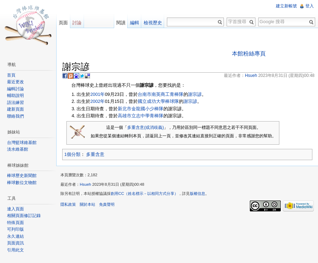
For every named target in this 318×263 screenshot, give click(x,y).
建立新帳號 (286, 6)
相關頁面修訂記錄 (24, 215)
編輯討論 (15, 88)
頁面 (63, 22)
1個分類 (72, 154)
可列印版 (15, 229)
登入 (309, 6)
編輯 (134, 22)
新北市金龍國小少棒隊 (140, 108)
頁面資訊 (15, 243)
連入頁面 (15, 208)
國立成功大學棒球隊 (158, 101)
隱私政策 (68, 204)
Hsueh (85, 184)
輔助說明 (15, 95)
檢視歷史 (153, 22)
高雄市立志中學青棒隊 (140, 115)
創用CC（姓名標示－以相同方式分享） (144, 193)
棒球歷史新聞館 (22, 175)
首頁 (11, 75)
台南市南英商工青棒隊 (160, 94)
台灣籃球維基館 (22, 142)
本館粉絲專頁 (249, 54)
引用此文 (15, 250)
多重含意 (95, 154)
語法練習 (15, 102)
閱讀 (120, 22)
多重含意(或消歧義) (145, 127)
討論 (77, 22)
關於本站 (87, 204)
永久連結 (15, 236)
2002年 (97, 101)
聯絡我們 (15, 116)
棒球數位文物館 (22, 182)
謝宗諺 (195, 94)
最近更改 (15, 81)
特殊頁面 (15, 222)
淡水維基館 (17, 149)
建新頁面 (15, 109)
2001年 (97, 94)
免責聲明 (107, 204)
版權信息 (197, 193)
